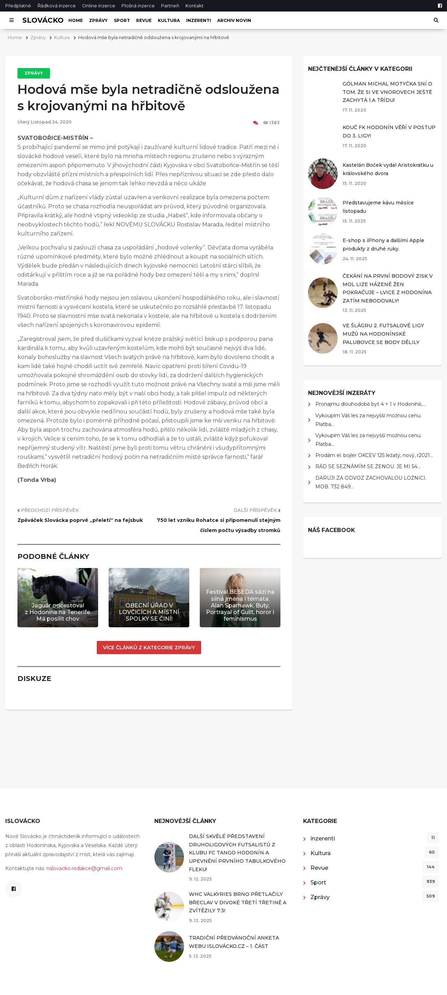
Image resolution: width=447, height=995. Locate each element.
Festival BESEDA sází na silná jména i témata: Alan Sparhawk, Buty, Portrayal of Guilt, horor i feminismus (240, 605)
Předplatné (18, 5)
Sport (122, 20)
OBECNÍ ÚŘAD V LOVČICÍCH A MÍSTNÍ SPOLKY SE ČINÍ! (149, 612)
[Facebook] (440, 5)
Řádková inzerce (56, 5)
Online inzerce (98, 5)
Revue (144, 20)
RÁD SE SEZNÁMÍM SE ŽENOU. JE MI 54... (367, 466)
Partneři (170, 5)
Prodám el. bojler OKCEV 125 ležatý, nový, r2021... (374, 455)
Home (75, 20)
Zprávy (98, 20)
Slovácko (43, 20)
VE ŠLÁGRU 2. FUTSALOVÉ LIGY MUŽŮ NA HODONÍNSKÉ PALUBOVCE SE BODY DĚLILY (383, 333)
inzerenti (198, 20)
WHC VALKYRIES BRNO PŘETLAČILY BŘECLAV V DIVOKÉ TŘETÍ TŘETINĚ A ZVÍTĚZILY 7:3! (237, 902)
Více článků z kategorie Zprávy (149, 647)
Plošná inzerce (138, 5)
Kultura (169, 20)
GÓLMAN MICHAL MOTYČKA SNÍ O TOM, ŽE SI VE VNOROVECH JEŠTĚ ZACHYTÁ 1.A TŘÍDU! (387, 92)
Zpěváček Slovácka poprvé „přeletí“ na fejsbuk (80, 520)
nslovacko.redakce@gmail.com (84, 868)
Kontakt (194, 5)
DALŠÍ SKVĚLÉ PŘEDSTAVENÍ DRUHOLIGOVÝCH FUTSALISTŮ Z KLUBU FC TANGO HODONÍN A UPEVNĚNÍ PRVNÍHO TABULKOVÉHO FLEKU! (237, 852)
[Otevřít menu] (11, 20)
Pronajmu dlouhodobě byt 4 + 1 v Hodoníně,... (370, 404)
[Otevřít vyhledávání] (436, 20)
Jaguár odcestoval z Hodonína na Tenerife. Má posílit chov (58, 612)
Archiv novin (234, 20)
